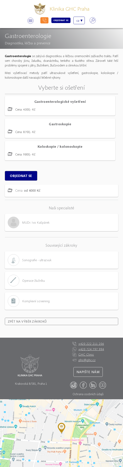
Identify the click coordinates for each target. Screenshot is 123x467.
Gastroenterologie (28, 36)
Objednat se (61, 20)
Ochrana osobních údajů (88, 394)
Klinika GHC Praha (69, 8)
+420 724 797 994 (88, 349)
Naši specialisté (61, 207)
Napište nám (88, 372)
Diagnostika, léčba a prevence (27, 42)
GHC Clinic (83, 355)
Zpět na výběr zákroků (27, 321)
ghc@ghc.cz (84, 360)
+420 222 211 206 (88, 344)
